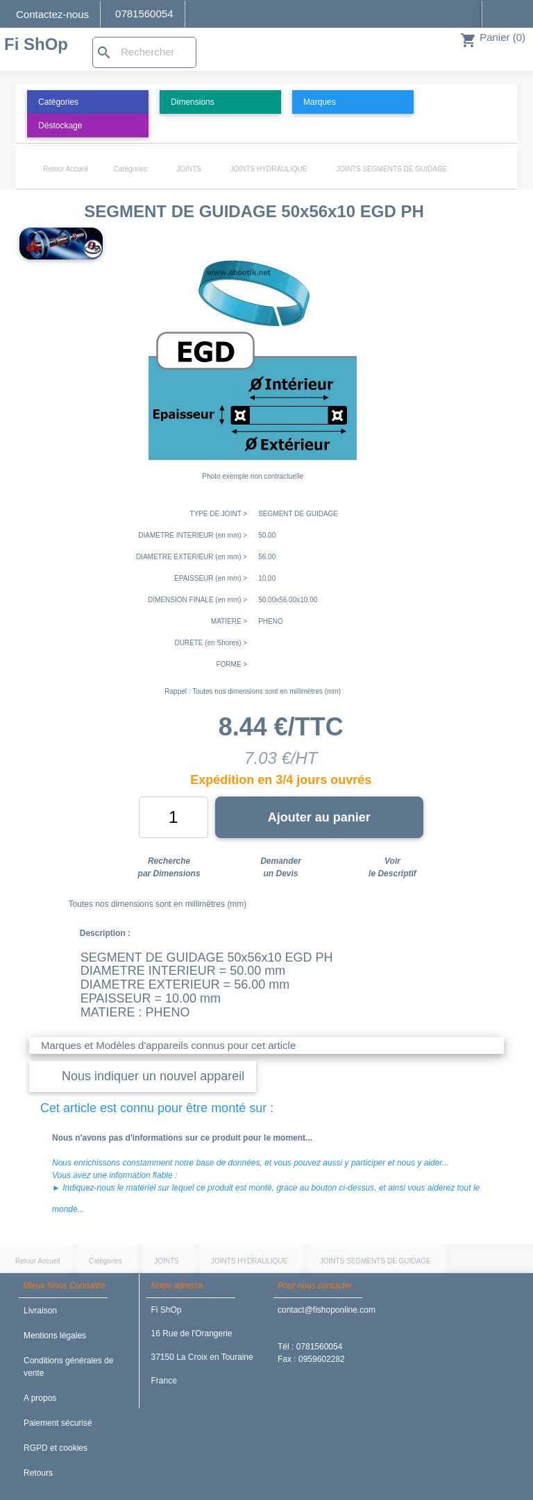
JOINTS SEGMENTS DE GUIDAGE (391, 169)
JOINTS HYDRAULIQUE (268, 169)
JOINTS (188, 169)
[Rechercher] (144, 52)
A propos (40, 1398)
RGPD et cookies (55, 1448)
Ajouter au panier (319, 817)
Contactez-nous (52, 14)
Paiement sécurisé (58, 1423)
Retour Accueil (65, 169)
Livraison (40, 1310)
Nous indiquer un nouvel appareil (153, 1076)
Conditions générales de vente (68, 1367)
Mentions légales (55, 1335)
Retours (38, 1473)
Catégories (130, 169)
